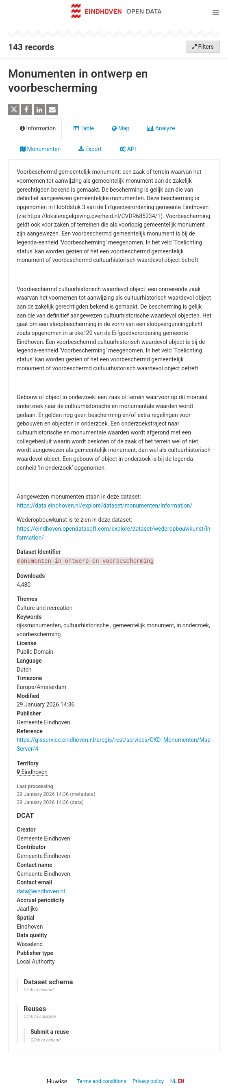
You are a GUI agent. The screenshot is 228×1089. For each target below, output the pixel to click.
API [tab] (127, 149)
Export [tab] (90, 149)
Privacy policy (148, 1081)
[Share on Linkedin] (39, 109)
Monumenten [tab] (40, 149)
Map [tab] (120, 128)
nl (173, 1081)
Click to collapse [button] (40, 1016)
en (181, 1081)
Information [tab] (38, 128)
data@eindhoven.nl (41, 891)
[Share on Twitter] (14, 109)
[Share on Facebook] (26, 109)
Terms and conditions (102, 1081)
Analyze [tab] (161, 128)
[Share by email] (52, 109)
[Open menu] (216, 12)
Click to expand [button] (39, 989)
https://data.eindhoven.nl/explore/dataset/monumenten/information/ (104, 505)
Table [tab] (84, 128)
